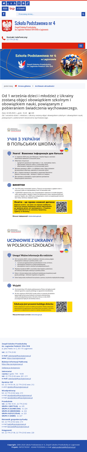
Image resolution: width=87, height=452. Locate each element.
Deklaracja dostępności (11, 368)
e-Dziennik (21, 8)
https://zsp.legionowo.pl (16, 358)
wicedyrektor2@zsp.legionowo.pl (20, 398)
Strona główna (23, 86)
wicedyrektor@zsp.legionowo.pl (19, 395)
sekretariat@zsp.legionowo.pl (19, 356)
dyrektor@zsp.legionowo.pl (17, 387)
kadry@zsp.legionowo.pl (16, 424)
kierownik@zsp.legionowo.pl (18, 426)
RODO (5, 8)
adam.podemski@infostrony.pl (63, 447)
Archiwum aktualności (44, 86)
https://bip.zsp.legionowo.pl (12, 364)
